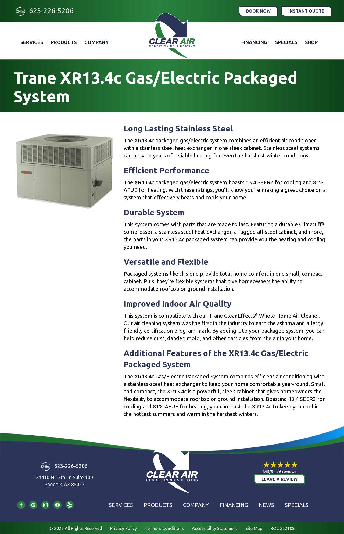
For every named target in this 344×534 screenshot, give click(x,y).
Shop (311, 42)
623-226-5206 (51, 11)
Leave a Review (279, 479)
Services (31, 42)
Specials (286, 42)
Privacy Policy (123, 528)
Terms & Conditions (164, 528)
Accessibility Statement (214, 528)
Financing (254, 42)
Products (64, 42)
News (266, 505)
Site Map (253, 528)
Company (96, 42)
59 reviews (286, 471)
